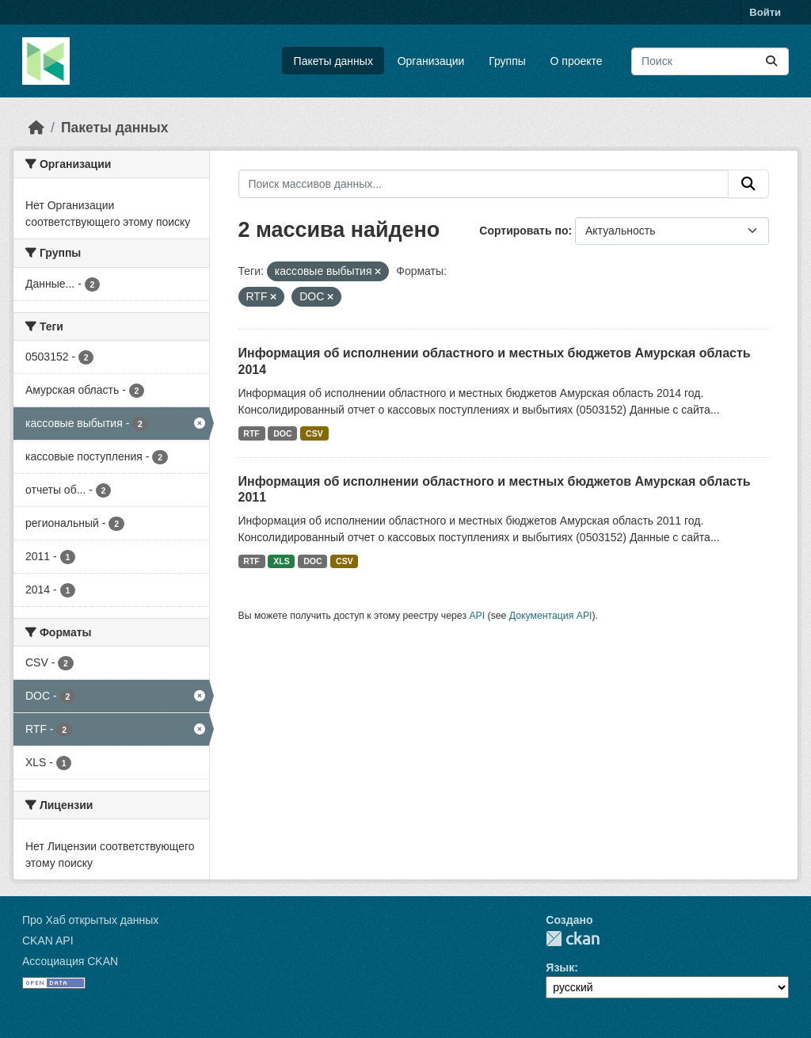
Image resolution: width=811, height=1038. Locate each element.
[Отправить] (771, 61)
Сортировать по (523, 230)
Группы (507, 61)
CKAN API (48, 940)
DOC (282, 433)
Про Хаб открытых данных (90, 920)
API (477, 615)
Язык (560, 967)
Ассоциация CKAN (70, 961)
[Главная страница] (36, 127)
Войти (765, 12)
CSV (314, 433)
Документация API (550, 615)
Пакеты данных (333, 61)
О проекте (576, 61)
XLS (281, 561)
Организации (431, 61)
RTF (251, 433)
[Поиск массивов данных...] (710, 61)
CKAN (573, 938)
